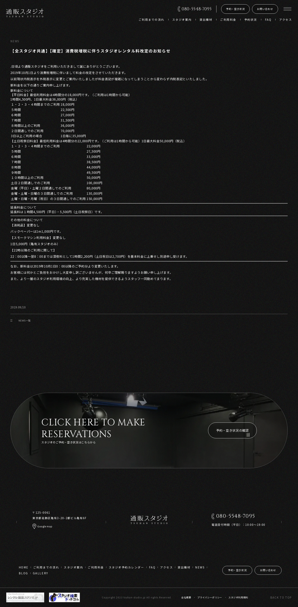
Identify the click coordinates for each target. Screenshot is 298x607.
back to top (281, 597)
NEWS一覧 (20, 320)
